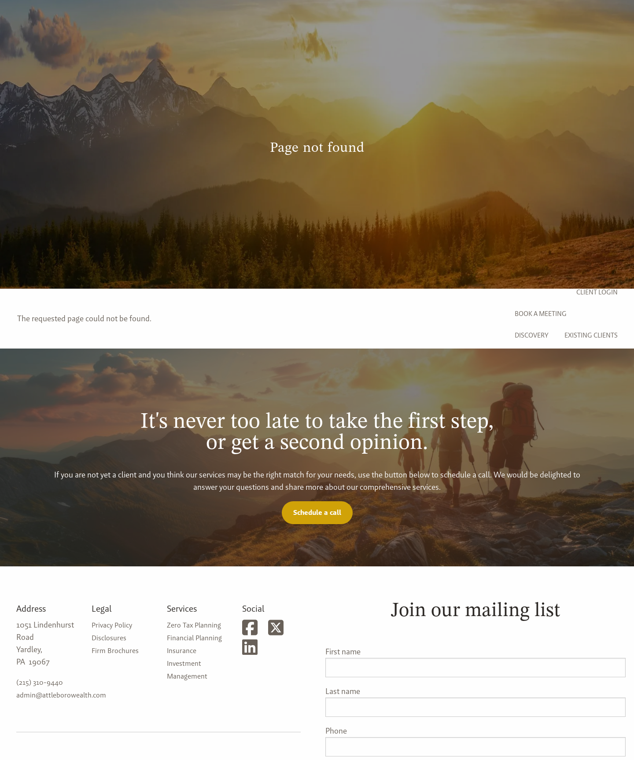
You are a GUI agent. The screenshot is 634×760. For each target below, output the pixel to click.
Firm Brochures (115, 650)
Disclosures (109, 638)
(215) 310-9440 (39, 682)
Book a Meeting (541, 313)
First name (343, 651)
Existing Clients (591, 335)
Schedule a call (317, 512)
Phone (336, 731)
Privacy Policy (112, 625)
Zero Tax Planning (194, 625)
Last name (342, 691)
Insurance (181, 650)
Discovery (532, 335)
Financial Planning (194, 638)
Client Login (597, 292)
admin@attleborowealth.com (61, 695)
